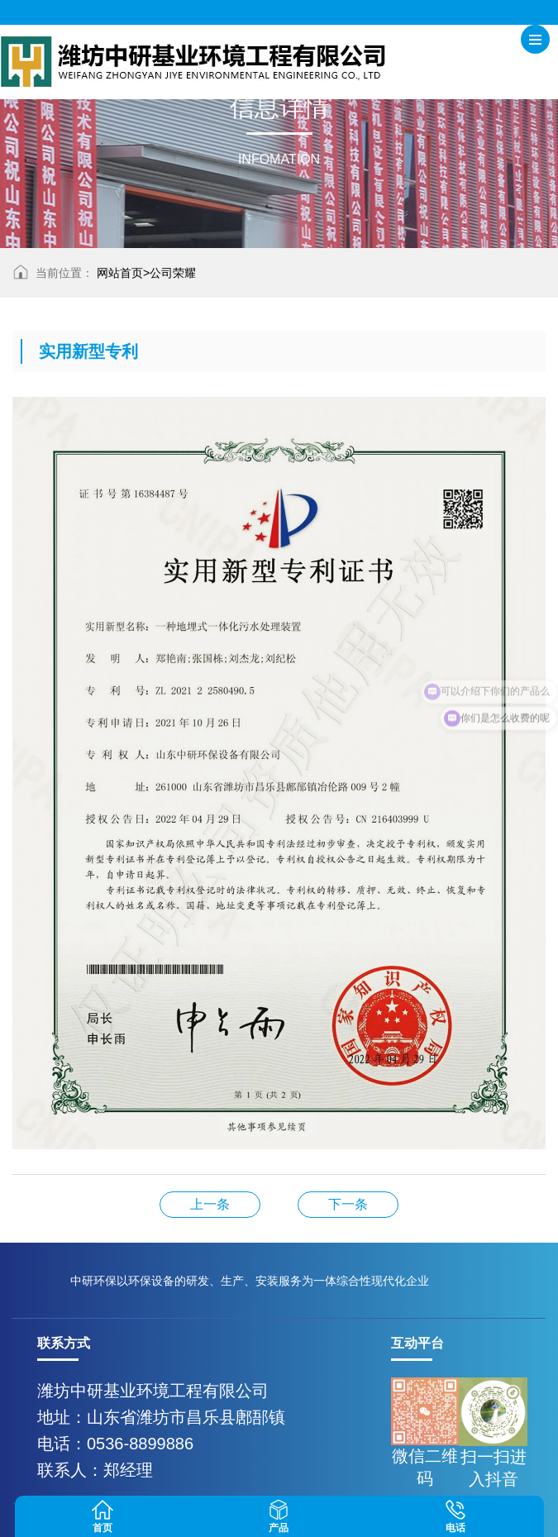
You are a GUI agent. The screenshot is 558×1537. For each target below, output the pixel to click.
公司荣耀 (173, 272)
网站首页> (123, 272)
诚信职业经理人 (210, 1204)
